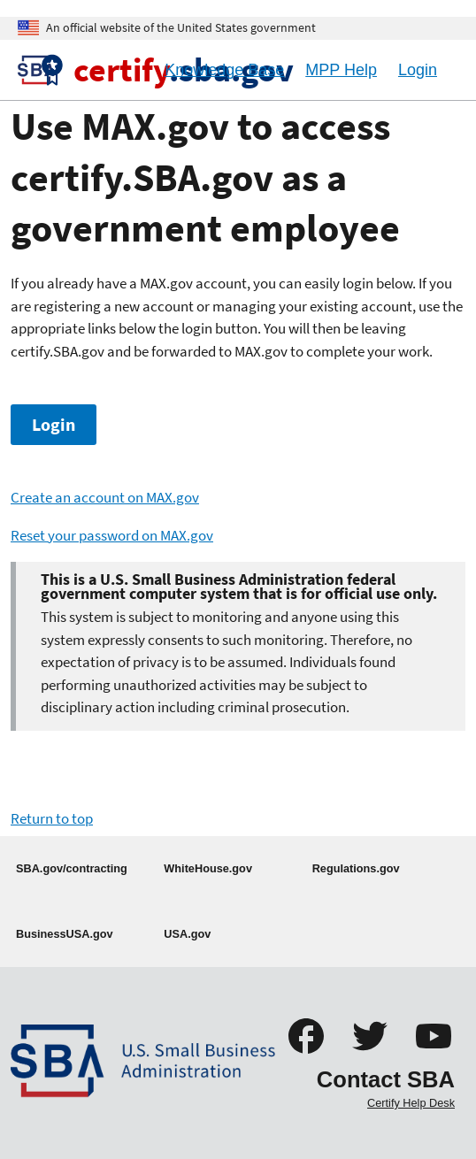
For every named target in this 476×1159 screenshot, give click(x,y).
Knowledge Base (224, 70)
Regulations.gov (356, 868)
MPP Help (341, 70)
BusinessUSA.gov (64, 933)
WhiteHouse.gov (208, 868)
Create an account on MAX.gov (105, 497)
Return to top (52, 818)
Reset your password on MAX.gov (112, 535)
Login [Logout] (417, 70)
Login (53, 424)
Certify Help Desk (411, 1102)
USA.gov (187, 933)
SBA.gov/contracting (71, 868)
